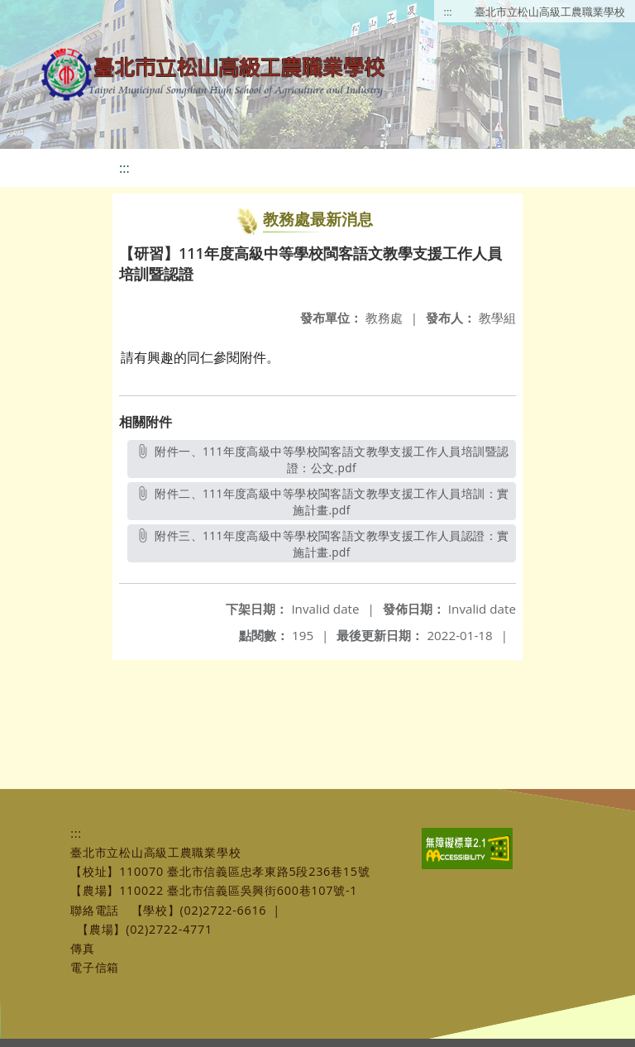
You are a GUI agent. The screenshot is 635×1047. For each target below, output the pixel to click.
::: (448, 11)
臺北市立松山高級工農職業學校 (550, 11)
